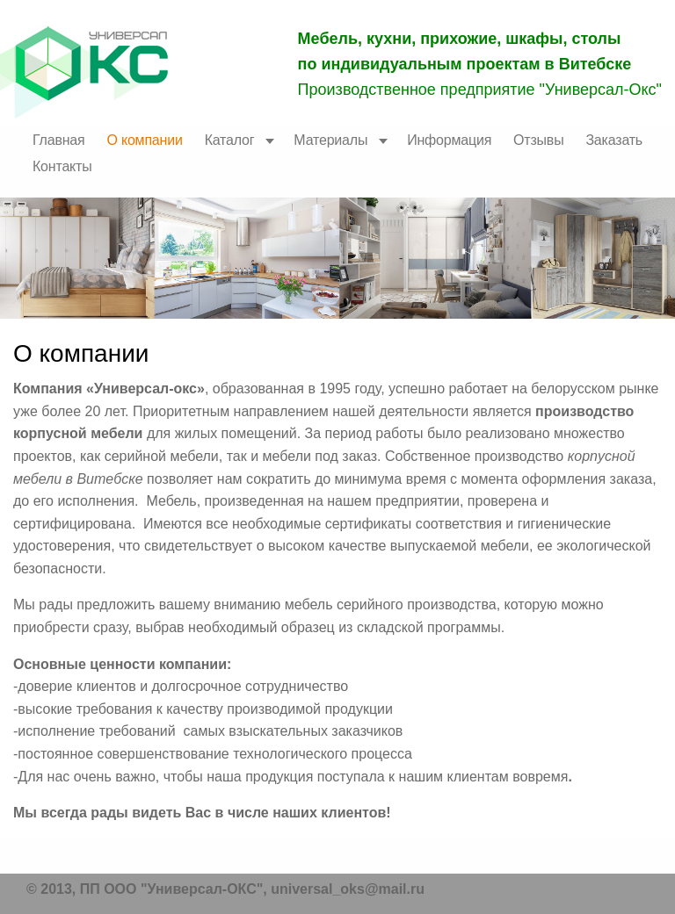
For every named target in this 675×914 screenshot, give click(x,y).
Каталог (230, 140)
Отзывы (538, 140)
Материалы (330, 140)
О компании (144, 140)
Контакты (62, 166)
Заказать (613, 140)
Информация (449, 140)
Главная (59, 140)
